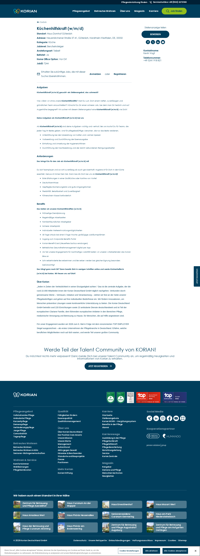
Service (105, 453)
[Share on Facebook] (147, 42)
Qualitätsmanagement (69, 421)
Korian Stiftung (65, 473)
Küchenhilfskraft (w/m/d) (60, 28)
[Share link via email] (162, 42)
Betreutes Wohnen (22, 447)
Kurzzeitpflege (20, 421)
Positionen (63, 462)
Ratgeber (107, 466)
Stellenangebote (110, 418)
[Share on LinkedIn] (157, 42)
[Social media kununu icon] (183, 418)
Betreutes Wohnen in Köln (25, 450)
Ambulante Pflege (22, 418)
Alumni (105, 427)
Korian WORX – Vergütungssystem (119, 421)
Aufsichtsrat (64, 447)
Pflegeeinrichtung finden (134, 2)
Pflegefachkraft (110, 441)
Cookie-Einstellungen (129, 551)
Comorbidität (20, 433)
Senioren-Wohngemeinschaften (29, 453)
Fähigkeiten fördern (67, 415)
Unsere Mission (65, 438)
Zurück (42, 22)
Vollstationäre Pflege (23, 415)
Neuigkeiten (108, 476)
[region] (100, 551)
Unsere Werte (64, 441)
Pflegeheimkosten (22, 470)
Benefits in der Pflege (112, 424)
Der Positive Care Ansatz (70, 435)
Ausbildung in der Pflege (114, 438)
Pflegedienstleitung (112, 447)
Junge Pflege (19, 430)
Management (64, 444)
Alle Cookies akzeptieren (175, 551)
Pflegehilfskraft (109, 444)
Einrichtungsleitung (111, 450)
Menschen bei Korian (112, 473)
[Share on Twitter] (152, 42)
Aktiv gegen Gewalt (67, 450)
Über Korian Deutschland (70, 431)
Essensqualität (65, 418)
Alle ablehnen (151, 551)
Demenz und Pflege (111, 470)
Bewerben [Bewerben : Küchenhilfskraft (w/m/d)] (155, 34)
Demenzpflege (20, 424)
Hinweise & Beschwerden (70, 453)
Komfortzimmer (21, 463)
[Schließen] (195, 551)
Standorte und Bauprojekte (71, 456)
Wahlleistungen (21, 466)
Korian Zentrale (109, 456)
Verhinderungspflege (23, 427)
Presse (61, 459)
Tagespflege (19, 436)
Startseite (107, 415)
